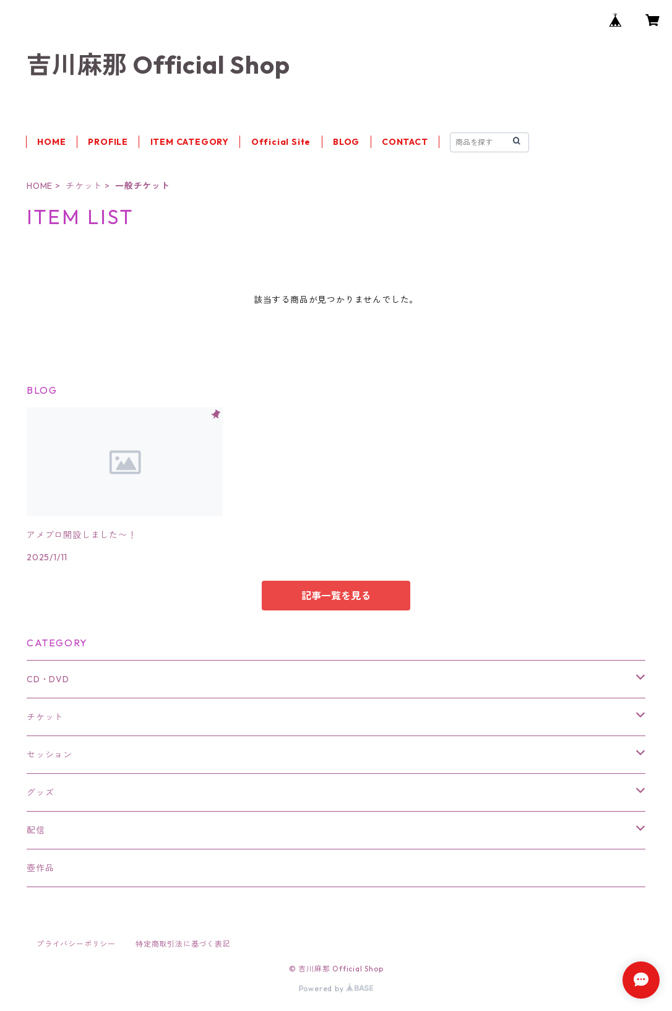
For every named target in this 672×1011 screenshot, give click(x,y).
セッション (49, 754)
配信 (36, 830)
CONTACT (405, 141)
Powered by (336, 988)
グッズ (40, 792)
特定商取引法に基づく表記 (183, 943)
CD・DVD (48, 679)
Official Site (281, 141)
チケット (84, 185)
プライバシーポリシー (76, 943)
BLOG (346, 141)
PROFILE (108, 141)
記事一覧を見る (336, 595)
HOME (51, 141)
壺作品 (40, 868)
